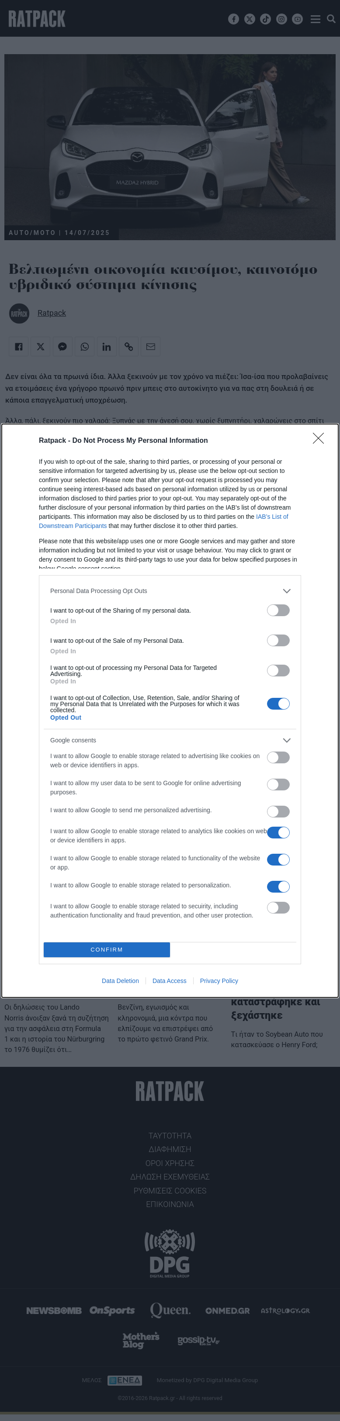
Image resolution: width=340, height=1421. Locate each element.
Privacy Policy (219, 980)
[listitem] (170, 591)
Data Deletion (120, 980)
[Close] (321, 441)
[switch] (278, 610)
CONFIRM (106, 949)
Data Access (170, 980)
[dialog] (170, 710)
